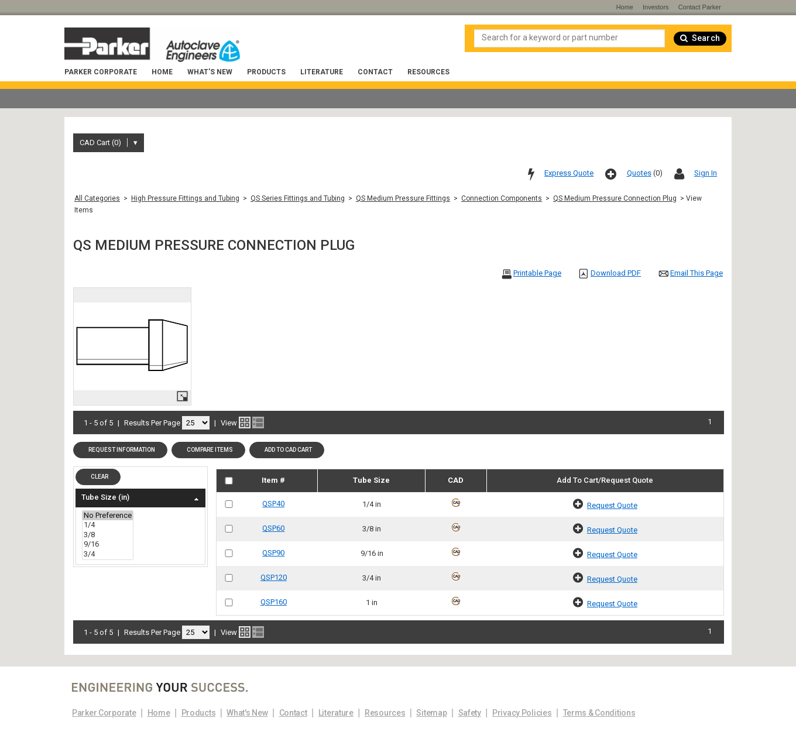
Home (162, 71)
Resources (428, 71)
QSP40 (273, 503)
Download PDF (616, 273)
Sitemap (431, 712)
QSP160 (273, 601)
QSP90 (273, 552)
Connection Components (501, 198)
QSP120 (273, 577)
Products (266, 71)
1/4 (108, 525)
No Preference (108, 516)
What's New (209, 71)
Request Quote (612, 505)
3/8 (108, 535)
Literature (321, 71)
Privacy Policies (522, 712)
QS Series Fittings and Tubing (298, 198)
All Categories (97, 198)
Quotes (639, 173)
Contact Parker (699, 7)
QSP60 (273, 528)
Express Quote (568, 173)
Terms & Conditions (599, 712)
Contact (375, 71)
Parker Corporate (100, 71)
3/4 (108, 554)
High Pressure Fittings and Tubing (185, 198)
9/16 (108, 544)
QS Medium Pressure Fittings (403, 198)
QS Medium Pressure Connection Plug (615, 198)
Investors (656, 7)
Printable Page (537, 273)
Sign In (705, 173)
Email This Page (696, 273)
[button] (120, 450)
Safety (469, 712)
